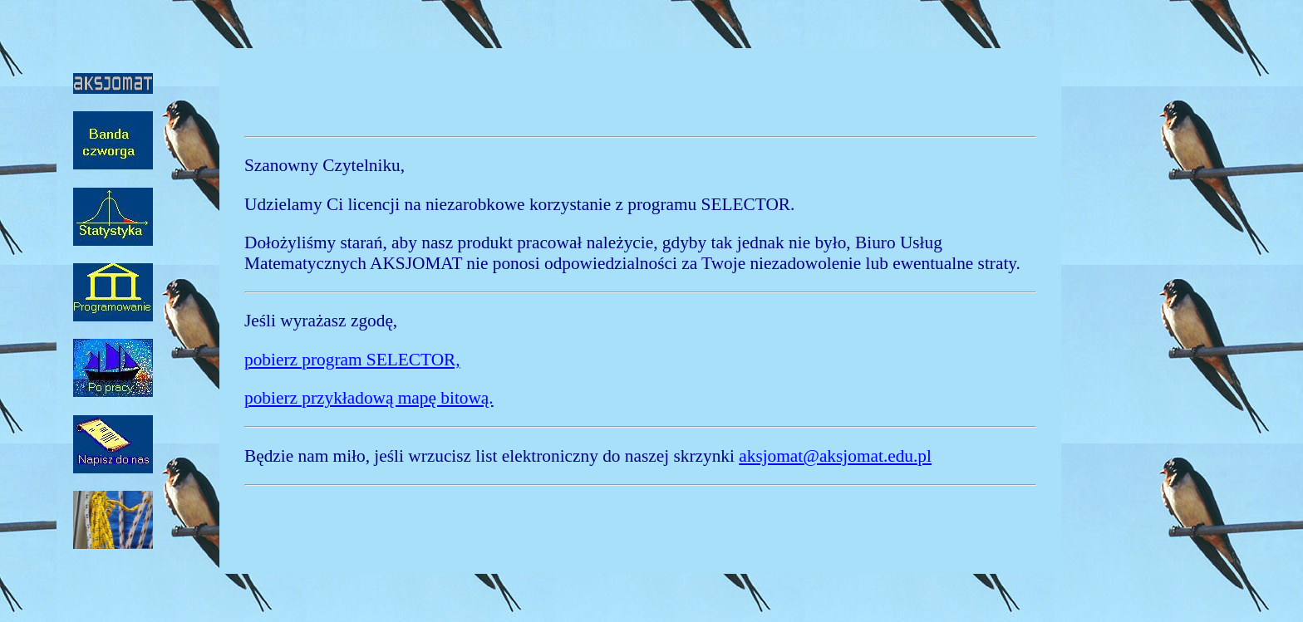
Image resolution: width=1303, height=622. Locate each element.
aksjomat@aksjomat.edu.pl (835, 456)
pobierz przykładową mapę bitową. (369, 398)
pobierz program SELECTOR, (352, 360)
